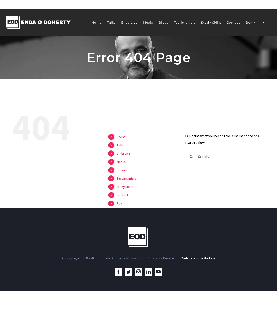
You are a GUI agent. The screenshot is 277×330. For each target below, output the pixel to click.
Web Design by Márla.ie (198, 297)
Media (120, 162)
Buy (119, 203)
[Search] (191, 156)
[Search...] (225, 156)
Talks (120, 145)
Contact (122, 195)
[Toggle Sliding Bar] (263, 22)
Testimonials (126, 178)
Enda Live (123, 153)
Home (121, 137)
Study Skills (124, 187)
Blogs (120, 170)
